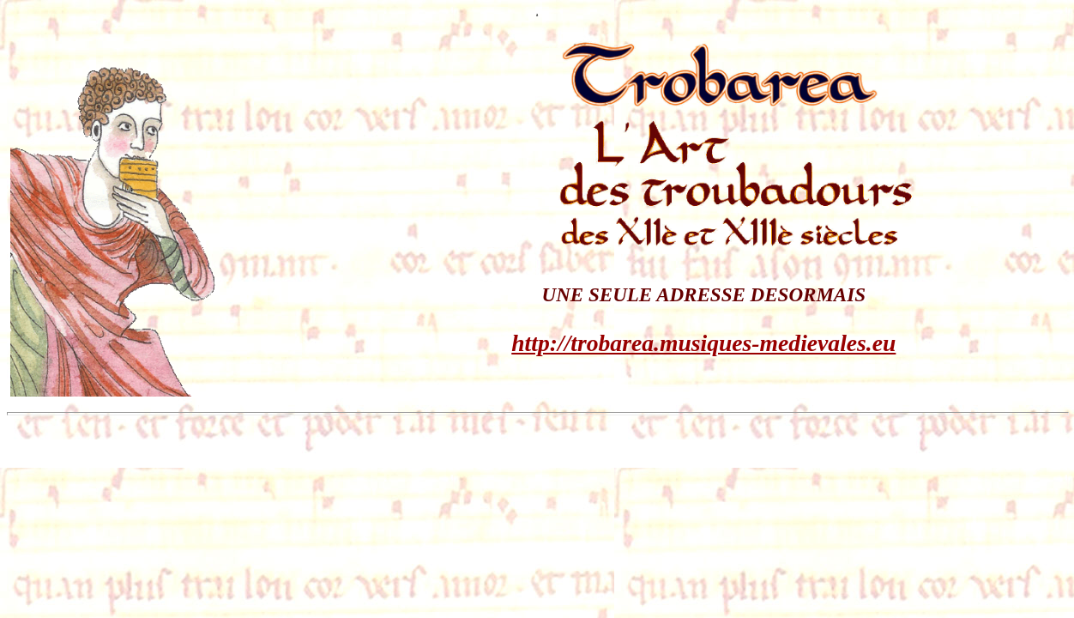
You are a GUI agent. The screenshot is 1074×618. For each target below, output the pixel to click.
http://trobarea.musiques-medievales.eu (703, 343)
